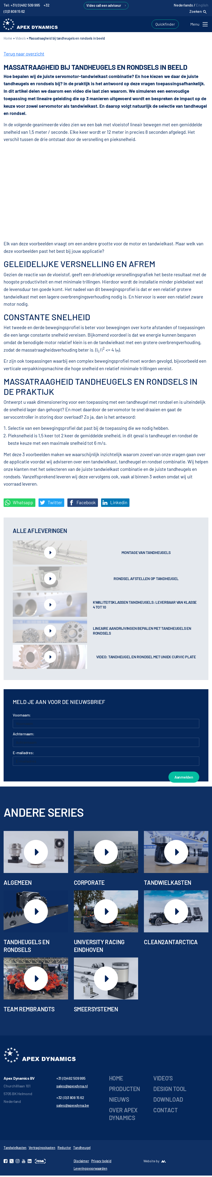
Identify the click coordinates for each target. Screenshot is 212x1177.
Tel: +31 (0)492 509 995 (22, 5)
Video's (20, 40)
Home (8, 40)
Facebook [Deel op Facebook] (82, 504)
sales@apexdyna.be (72, 1107)
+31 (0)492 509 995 (70, 1080)
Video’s (163, 1079)
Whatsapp (19, 504)
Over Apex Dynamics (123, 1115)
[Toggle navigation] (199, 25)
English (202, 5)
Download (168, 1101)
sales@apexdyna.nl (72, 1087)
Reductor (64, 1149)
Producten (124, 1090)
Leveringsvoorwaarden (90, 1170)
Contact (165, 1111)
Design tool (169, 1090)
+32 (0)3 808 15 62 (70, 1099)
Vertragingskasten (42, 1149)
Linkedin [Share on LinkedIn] (114, 504)
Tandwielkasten (15, 1149)
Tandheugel (81, 1149)
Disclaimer (81, 1162)
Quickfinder (165, 24)
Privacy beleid (101, 1162)
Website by (151, 1162)
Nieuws (119, 1101)
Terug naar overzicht (24, 55)
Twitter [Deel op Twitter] (51, 504)
